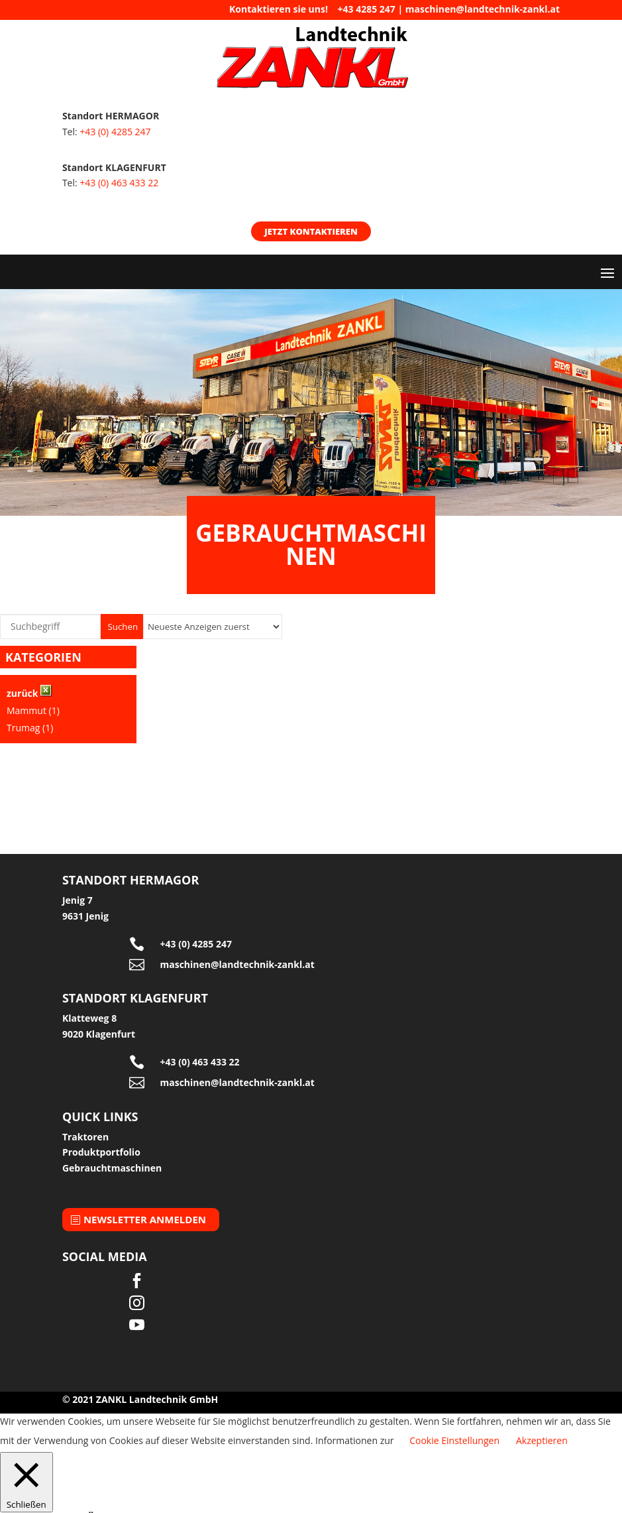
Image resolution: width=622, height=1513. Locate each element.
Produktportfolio (101, 1152)
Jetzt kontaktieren (311, 231)
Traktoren (85, 1136)
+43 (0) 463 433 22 (118, 182)
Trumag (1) (30, 727)
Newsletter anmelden (144, 1219)
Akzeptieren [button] (542, 1440)
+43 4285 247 (366, 9)
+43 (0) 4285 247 (114, 131)
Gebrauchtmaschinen (112, 1168)
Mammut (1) (33, 710)
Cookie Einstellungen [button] (454, 1440)
